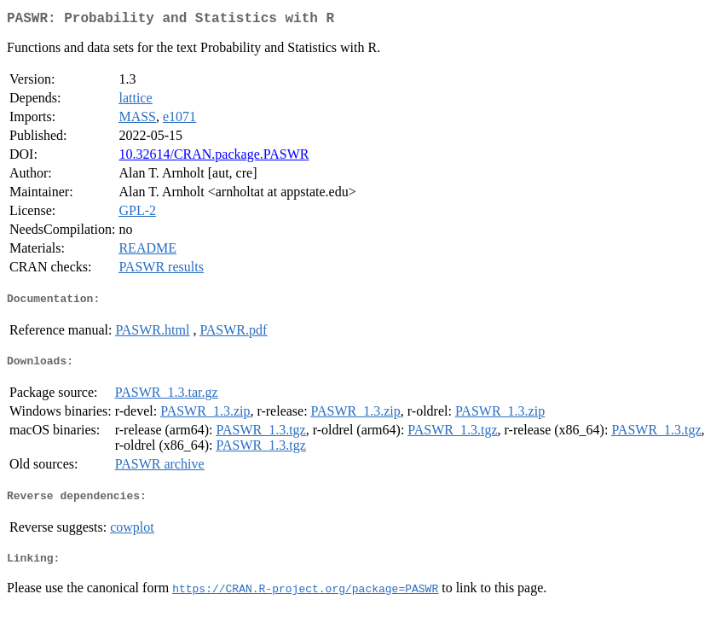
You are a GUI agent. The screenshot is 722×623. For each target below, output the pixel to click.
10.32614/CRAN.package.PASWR (213, 157)
